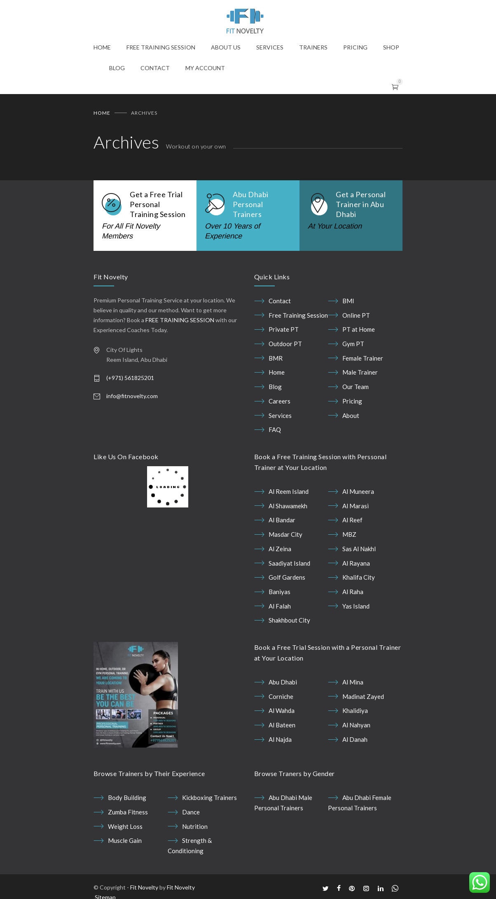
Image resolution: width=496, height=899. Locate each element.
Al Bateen (282, 725)
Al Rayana (356, 563)
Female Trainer (362, 358)
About (350, 415)
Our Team (355, 386)
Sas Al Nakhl (359, 548)
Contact (280, 300)
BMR (276, 358)
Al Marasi (355, 506)
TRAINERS (313, 47)
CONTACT (155, 67)
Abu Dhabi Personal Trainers (251, 204)
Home (102, 113)
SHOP (391, 47)
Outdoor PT (285, 343)
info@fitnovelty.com (132, 395)
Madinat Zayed (363, 696)
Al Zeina (280, 548)
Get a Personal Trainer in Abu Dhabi (361, 204)
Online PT (356, 315)
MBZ (349, 534)
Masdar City (285, 534)
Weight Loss (125, 826)
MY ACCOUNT (205, 67)
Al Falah (280, 606)
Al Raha (352, 591)
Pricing (352, 401)
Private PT (284, 329)
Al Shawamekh (288, 506)
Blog (275, 386)
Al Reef (352, 520)
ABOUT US (226, 47)
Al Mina (352, 682)
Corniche (281, 696)
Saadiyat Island (289, 563)
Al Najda (280, 739)
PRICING (355, 47)
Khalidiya (355, 710)
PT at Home (358, 329)
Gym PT (353, 343)
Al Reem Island (289, 491)
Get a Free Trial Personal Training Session (157, 204)
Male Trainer (360, 372)
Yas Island (356, 606)
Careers (279, 401)
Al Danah (354, 739)
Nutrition (195, 826)
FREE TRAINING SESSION (160, 47)
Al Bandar (282, 520)
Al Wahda (282, 710)
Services (280, 415)
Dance (191, 812)
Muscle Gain (125, 840)
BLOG (117, 67)
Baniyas (279, 591)
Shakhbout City (289, 620)
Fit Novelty (144, 887)
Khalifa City (358, 577)
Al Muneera (358, 491)
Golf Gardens (287, 577)
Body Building (127, 797)
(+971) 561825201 (130, 377)
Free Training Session (298, 315)
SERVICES (269, 47)
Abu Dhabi (283, 682)
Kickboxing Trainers (209, 797)
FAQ (275, 429)
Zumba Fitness (128, 812)
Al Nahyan (356, 725)
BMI (348, 300)
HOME (102, 47)
